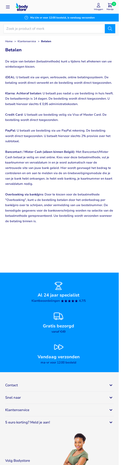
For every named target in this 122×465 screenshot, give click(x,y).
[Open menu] (7, 7)
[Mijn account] (98, 7)
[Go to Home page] (22, 7)
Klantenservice (27, 41)
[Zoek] (110, 28)
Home (9, 41)
